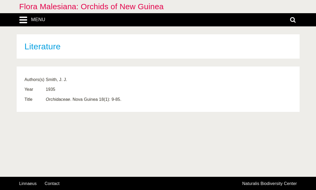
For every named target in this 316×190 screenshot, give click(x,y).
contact (52, 183)
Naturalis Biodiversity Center (269, 184)
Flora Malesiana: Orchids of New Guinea (91, 6)
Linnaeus (28, 184)
